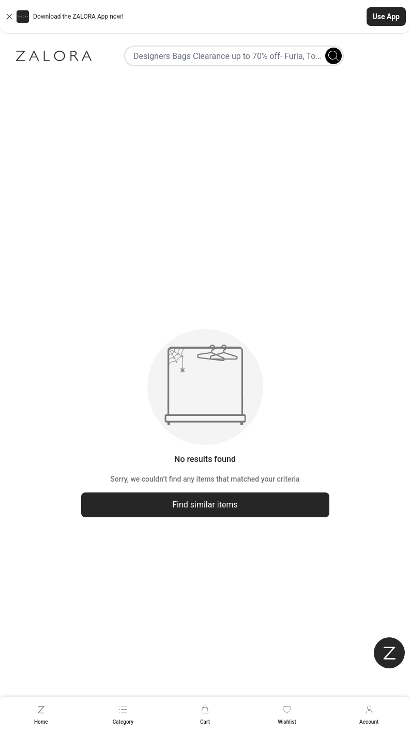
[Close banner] (9, 16)
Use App (386, 16)
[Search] (333, 56)
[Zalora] (53, 56)
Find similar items (205, 505)
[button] (205, 16)
